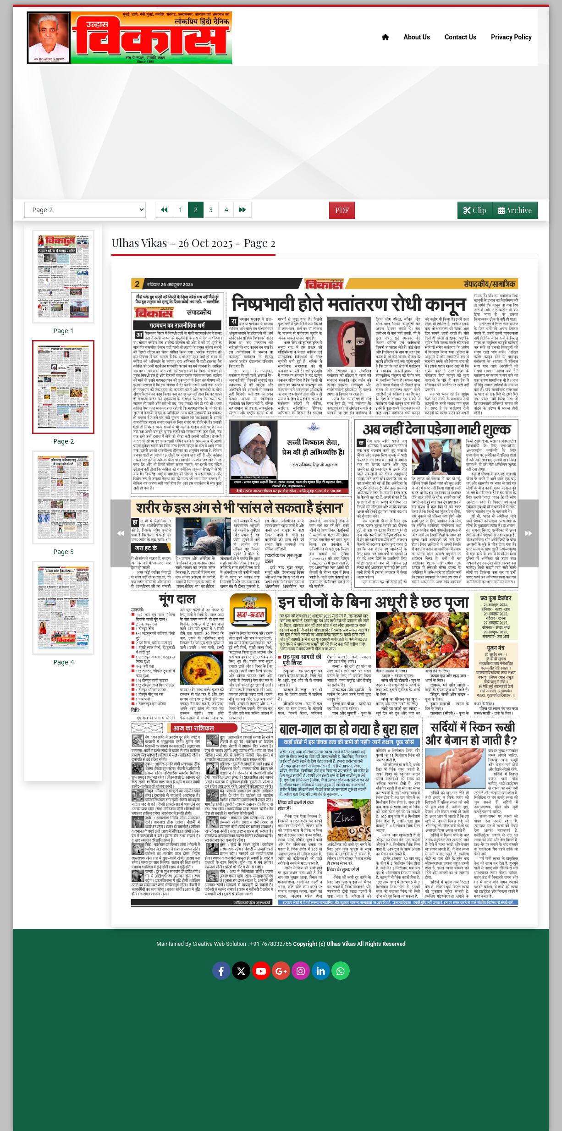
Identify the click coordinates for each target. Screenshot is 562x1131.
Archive (512, 212)
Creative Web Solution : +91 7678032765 (242, 944)
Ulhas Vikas (341, 944)
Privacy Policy (511, 37)
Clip (474, 210)
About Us (417, 37)
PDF (342, 210)
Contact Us (460, 37)
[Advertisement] (281, 132)
